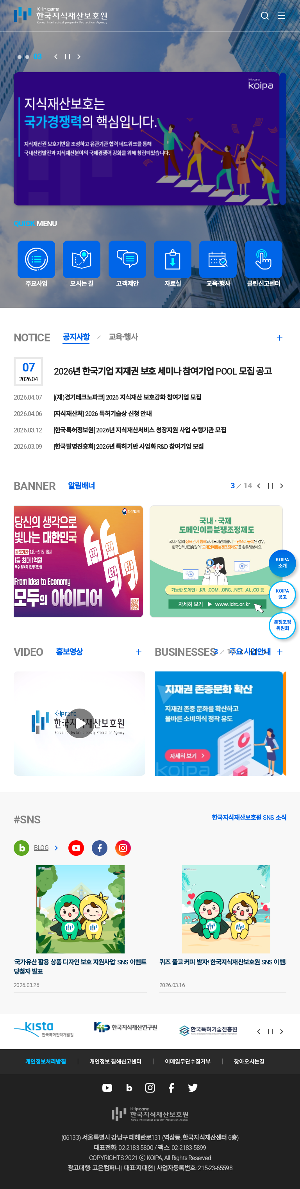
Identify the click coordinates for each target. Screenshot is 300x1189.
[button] (56, 56)
